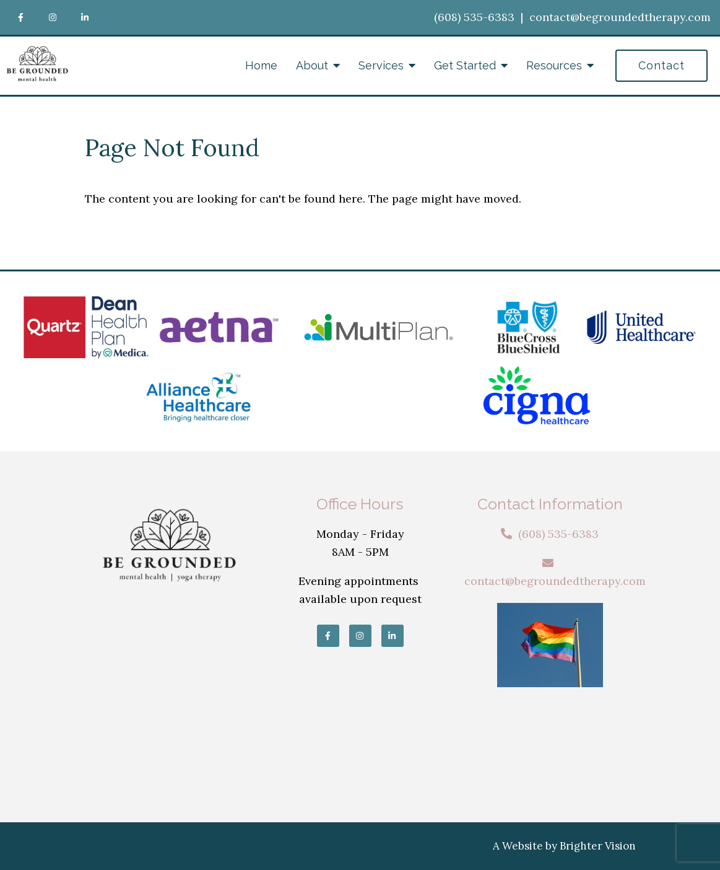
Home (261, 65)
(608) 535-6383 (474, 17)
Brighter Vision (598, 846)
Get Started (465, 65)
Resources (554, 65)
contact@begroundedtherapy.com (620, 17)
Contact (661, 65)
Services (381, 65)
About (312, 65)
